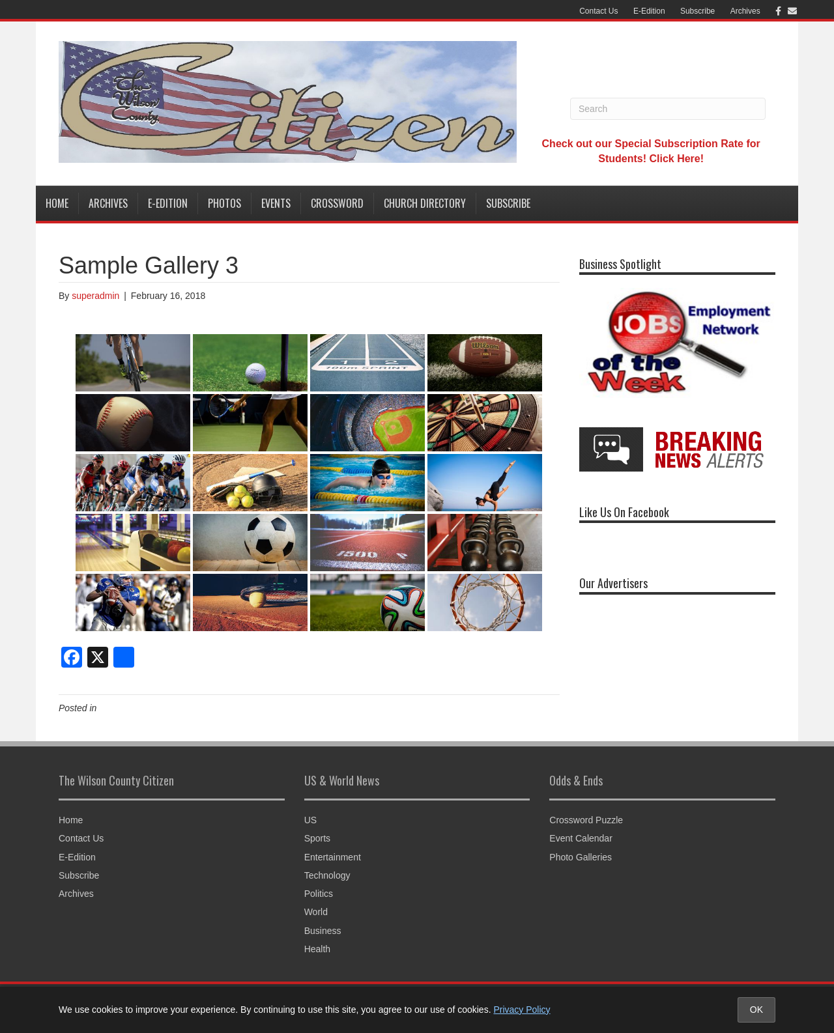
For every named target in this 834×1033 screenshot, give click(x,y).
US (310, 820)
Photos (224, 203)
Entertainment (332, 857)
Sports (317, 838)
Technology (327, 875)
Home (57, 203)
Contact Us (598, 11)
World (316, 912)
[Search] (668, 109)
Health (317, 949)
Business (322, 931)
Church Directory (425, 203)
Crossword (337, 203)
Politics (318, 893)
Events (276, 203)
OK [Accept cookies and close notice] (756, 1009)
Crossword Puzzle (586, 820)
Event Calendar (580, 838)
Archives (745, 11)
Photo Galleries (580, 857)
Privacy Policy (521, 1009)
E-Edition (649, 11)
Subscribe (697, 11)
